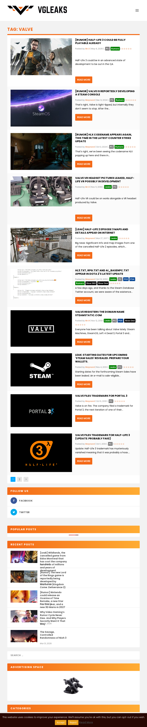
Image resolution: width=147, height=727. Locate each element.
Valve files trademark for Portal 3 (101, 396)
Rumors (115, 48)
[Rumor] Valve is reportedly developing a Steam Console (105, 93)
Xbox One (103, 283)
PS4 (132, 279)
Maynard (90, 100)
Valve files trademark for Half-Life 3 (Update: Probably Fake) (102, 436)
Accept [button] (60, 722)
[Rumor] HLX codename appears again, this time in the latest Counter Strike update (103, 138)
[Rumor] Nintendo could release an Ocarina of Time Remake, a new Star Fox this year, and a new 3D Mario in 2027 (52, 597)
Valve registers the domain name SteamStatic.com (99, 313)
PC (107, 48)
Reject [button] (73, 722)
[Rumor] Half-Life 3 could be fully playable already (100, 41)
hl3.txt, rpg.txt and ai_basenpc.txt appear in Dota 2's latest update (102, 272)
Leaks (108, 187)
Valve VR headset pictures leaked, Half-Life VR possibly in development (104, 179)
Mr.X (87, 48)
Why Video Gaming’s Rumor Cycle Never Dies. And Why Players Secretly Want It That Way (53, 616)
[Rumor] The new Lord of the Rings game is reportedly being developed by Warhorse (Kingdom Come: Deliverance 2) (53, 577)
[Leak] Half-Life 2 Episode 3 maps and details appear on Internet (101, 231)
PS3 (126, 279)
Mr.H (87, 320)
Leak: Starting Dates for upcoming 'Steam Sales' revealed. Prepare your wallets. (102, 358)
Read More (83, 79)
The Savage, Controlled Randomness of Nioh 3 (53, 634)
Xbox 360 (91, 283)
